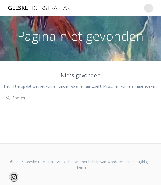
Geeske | (40, 8)
